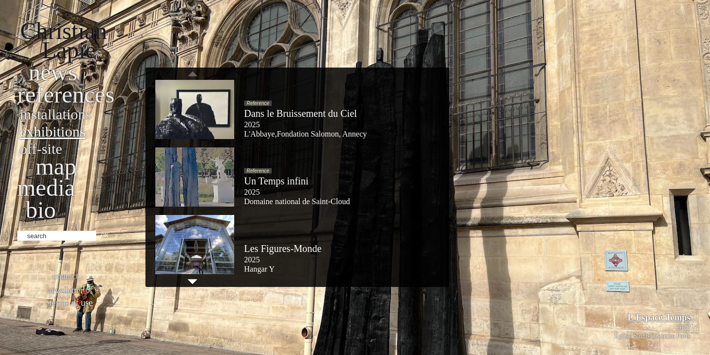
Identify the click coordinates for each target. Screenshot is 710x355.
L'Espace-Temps (659, 317)
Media (46, 188)
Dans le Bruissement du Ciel (300, 113)
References (65, 94)
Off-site (41, 149)
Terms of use (71, 303)
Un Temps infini (276, 181)
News (53, 72)
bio (41, 210)
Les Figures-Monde (282, 248)
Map (56, 166)
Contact (65, 276)
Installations (55, 114)
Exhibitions (52, 131)
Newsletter (65, 290)
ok (104, 235)
